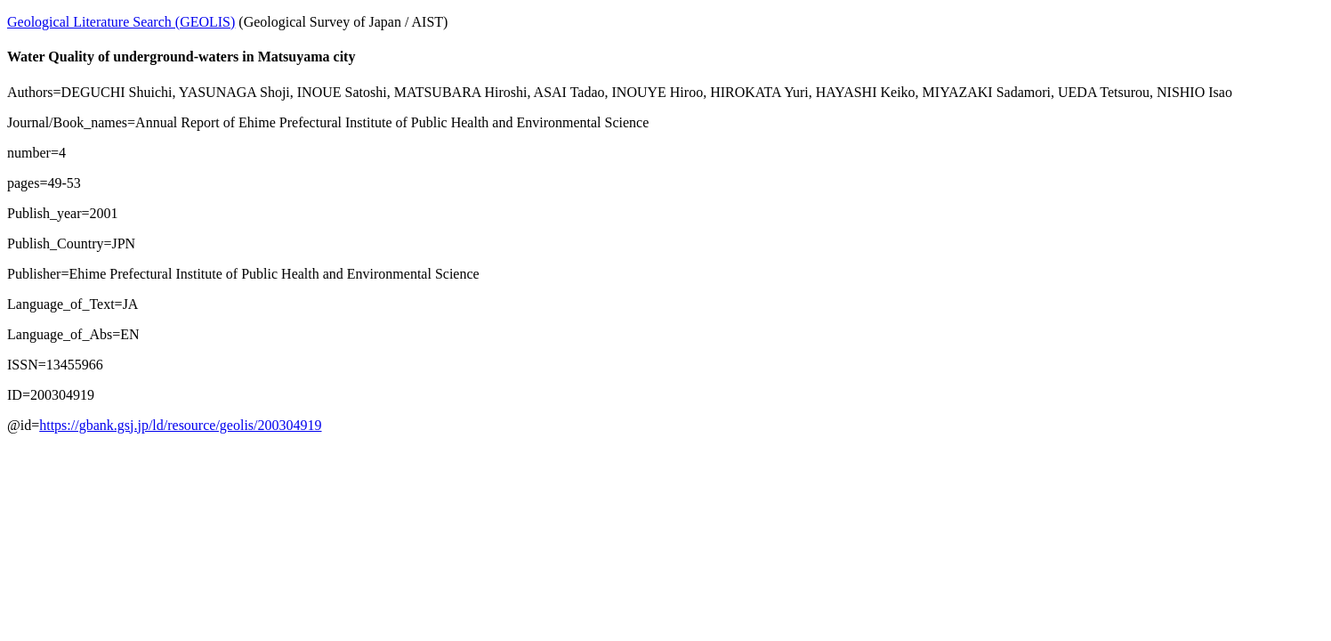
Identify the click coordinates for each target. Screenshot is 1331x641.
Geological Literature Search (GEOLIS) (121, 21)
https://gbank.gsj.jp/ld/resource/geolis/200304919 (180, 425)
